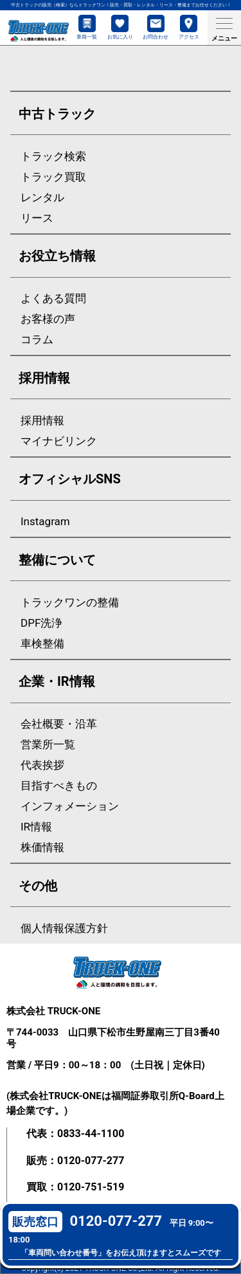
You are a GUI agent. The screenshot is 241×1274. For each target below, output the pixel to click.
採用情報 (42, 420)
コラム (37, 339)
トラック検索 (53, 156)
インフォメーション (70, 806)
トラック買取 (53, 177)
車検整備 (42, 643)
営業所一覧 (48, 744)
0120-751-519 (90, 1187)
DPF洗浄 (41, 623)
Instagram (45, 521)
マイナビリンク (59, 441)
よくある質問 (53, 298)
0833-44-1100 (90, 1133)
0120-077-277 (90, 1160)
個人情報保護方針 (64, 928)
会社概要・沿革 (59, 724)
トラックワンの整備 (70, 602)
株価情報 (42, 847)
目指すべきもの (59, 785)
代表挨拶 (42, 765)
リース (37, 218)
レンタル (42, 197)
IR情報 (36, 826)
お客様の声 (48, 319)
